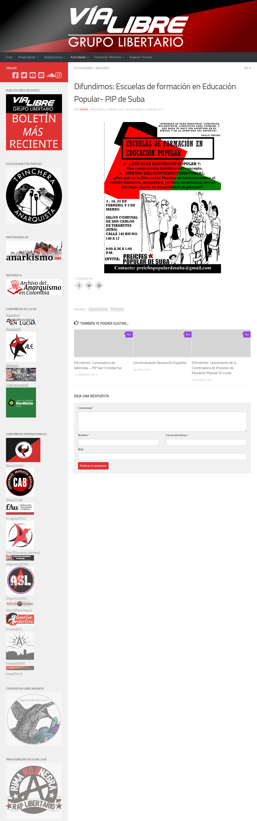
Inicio (9, 57)
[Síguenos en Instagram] (58, 75)
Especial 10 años (141, 57)
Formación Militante (107, 57)
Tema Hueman (52, 779)
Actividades (78, 57)
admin (84, 109)
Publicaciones (53, 57)
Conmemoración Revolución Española (159, 363)
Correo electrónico (177, 435)
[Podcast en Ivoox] (49, 75)
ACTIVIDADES (83, 68)
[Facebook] (15, 75)
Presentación (27, 57)
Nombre (84, 435)
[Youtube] (32, 75)
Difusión (102, 68)
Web (81, 449)
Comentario (86, 408)
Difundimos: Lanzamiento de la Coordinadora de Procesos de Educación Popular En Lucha (214, 368)
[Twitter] (24, 75)
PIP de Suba (117, 309)
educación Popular (98, 309)
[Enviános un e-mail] (41, 75)
